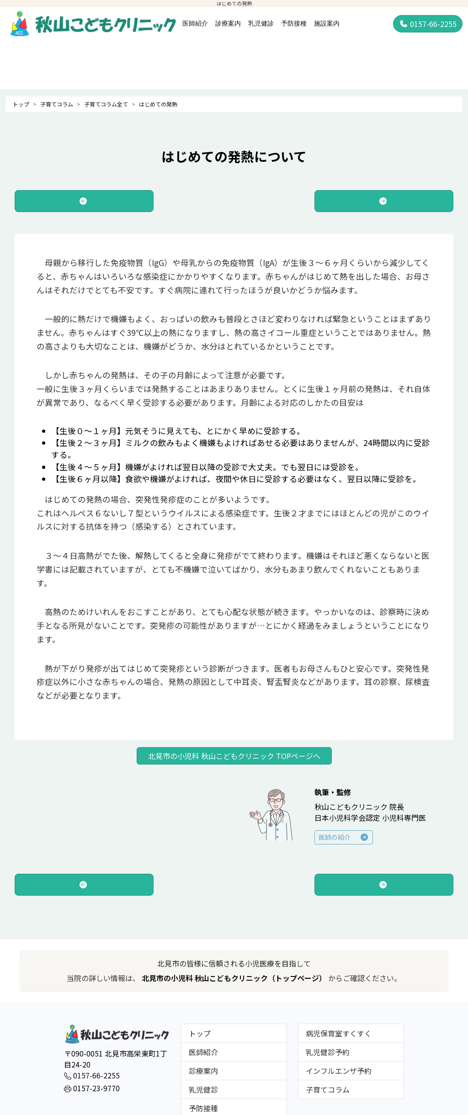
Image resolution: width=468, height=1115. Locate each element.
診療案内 (228, 23)
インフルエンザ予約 (339, 1070)
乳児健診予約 (328, 1051)
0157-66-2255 (428, 23)
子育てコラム (56, 104)
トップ (21, 104)
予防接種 (294, 23)
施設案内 (327, 23)
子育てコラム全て (106, 104)
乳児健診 (261, 23)
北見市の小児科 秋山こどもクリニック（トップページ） (235, 977)
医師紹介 (195, 23)
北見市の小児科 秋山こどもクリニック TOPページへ (234, 755)
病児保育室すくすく (339, 1033)
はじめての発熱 (158, 104)
